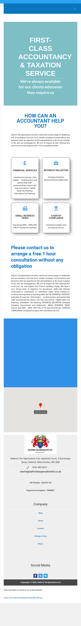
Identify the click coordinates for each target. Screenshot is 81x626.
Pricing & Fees (40, 536)
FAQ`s (40, 544)
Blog (40, 513)
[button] (40, 406)
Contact (40, 528)
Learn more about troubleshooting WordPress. (23, 598)
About (40, 521)
